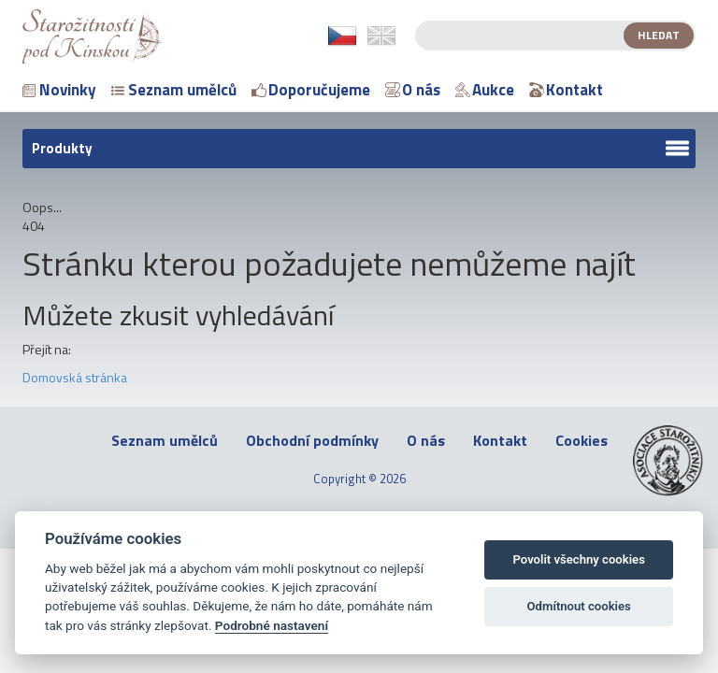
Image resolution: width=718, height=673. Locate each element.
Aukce (484, 90)
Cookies (581, 440)
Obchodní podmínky (312, 440)
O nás (412, 90)
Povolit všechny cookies (578, 559)
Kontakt (566, 90)
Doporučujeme (310, 90)
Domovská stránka (74, 377)
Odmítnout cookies (579, 606)
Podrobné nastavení (271, 625)
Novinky (59, 90)
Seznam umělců (174, 90)
